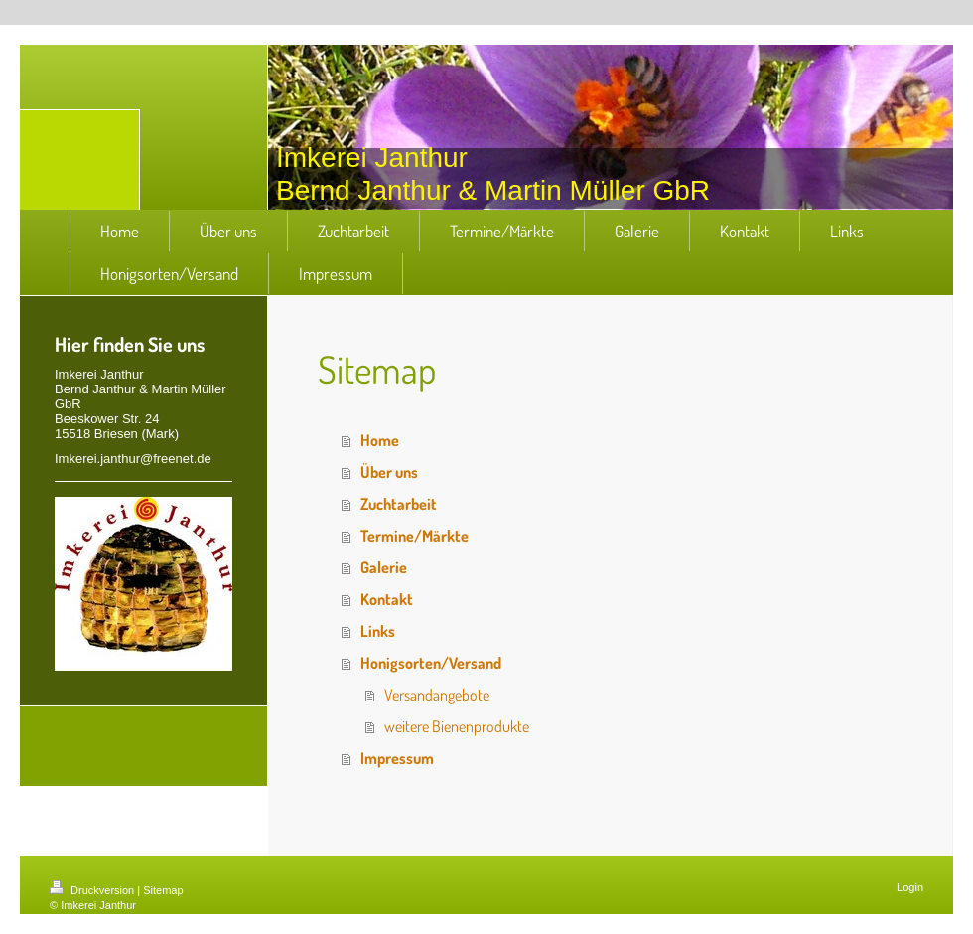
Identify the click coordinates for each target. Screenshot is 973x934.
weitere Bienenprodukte (456, 726)
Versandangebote (436, 694)
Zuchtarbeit (398, 504)
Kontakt (386, 599)
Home (379, 440)
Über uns (389, 472)
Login (910, 887)
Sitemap (163, 890)
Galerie (383, 567)
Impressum (397, 758)
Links (377, 631)
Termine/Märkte (414, 535)
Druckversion (93, 890)
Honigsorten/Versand (430, 663)
